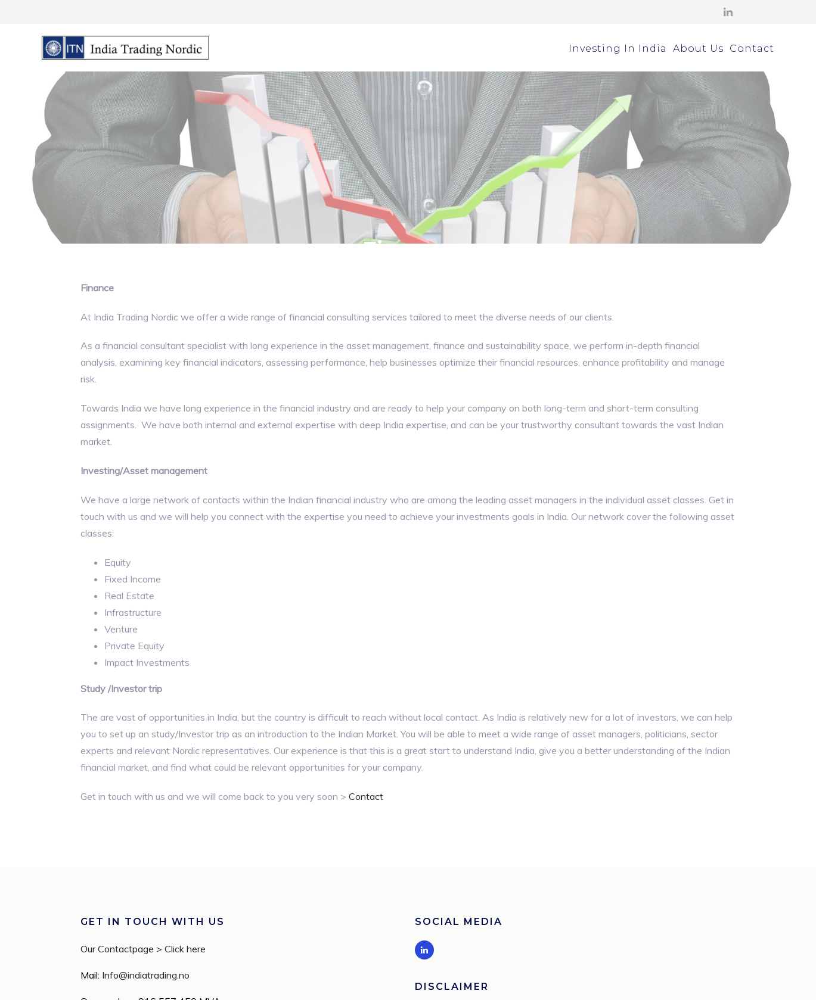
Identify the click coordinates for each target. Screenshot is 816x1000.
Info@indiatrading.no (146, 915)
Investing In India (618, 48)
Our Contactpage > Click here (143, 889)
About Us (698, 48)
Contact (752, 48)
